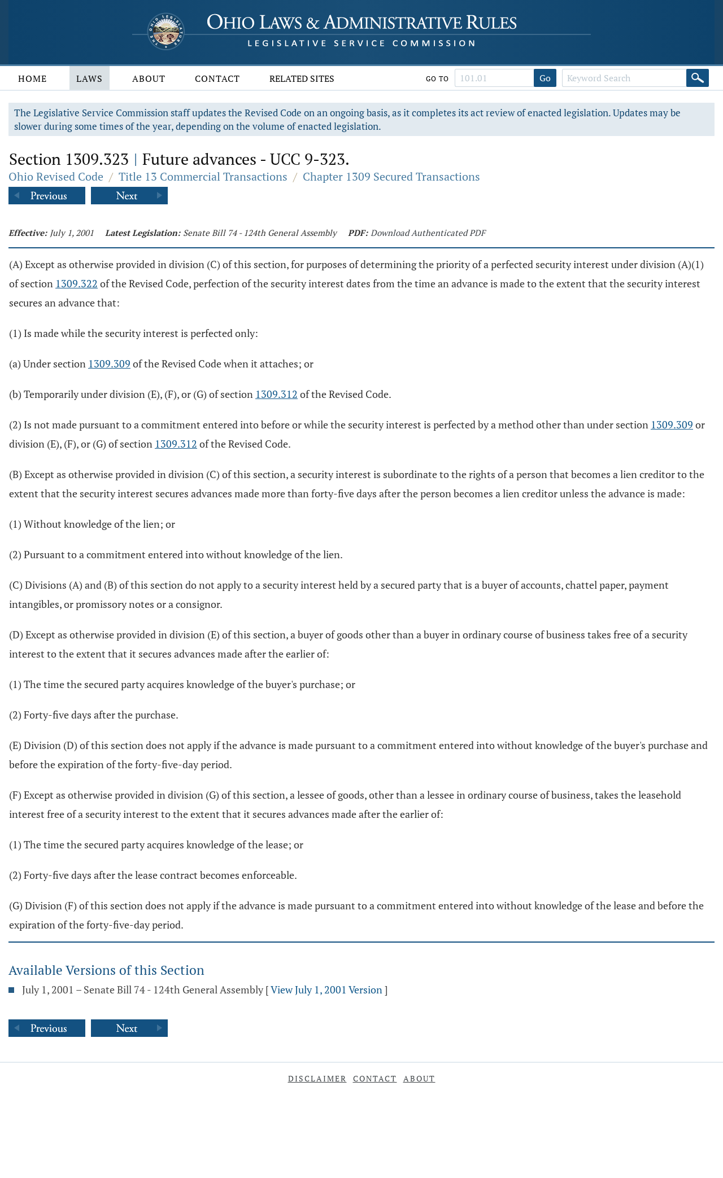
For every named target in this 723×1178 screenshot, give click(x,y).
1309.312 (276, 394)
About (148, 78)
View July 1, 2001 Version (326, 989)
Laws (89, 78)
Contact (217, 78)
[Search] (697, 78)
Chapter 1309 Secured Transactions (391, 176)
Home (32, 78)
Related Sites (301, 78)
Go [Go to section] (545, 78)
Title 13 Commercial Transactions (203, 176)
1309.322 (76, 283)
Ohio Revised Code (55, 176)
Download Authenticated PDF (428, 232)
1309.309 (109, 363)
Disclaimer (317, 1078)
